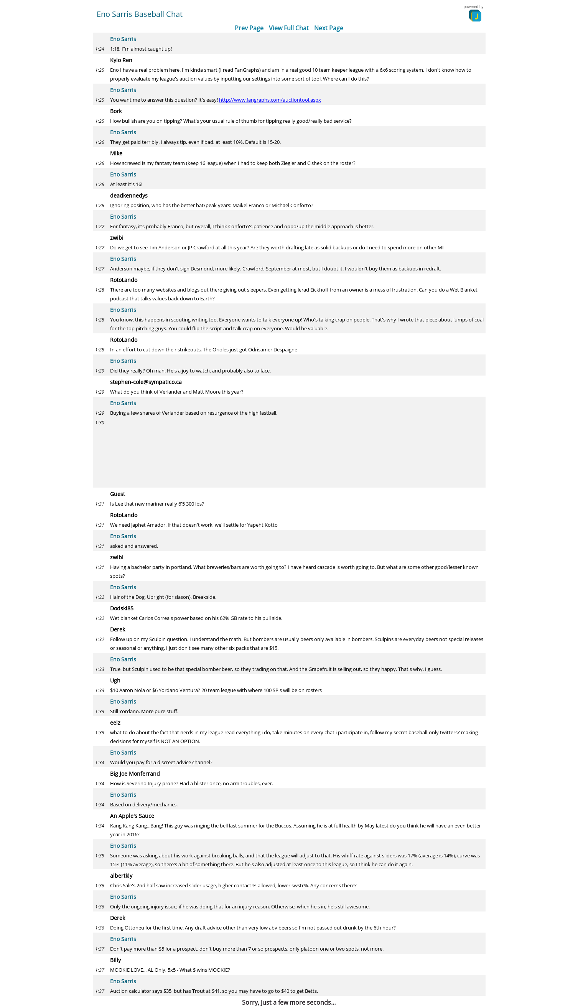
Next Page (328, 28)
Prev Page (249, 28)
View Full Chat (289, 28)
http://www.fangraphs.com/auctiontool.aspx (270, 99)
